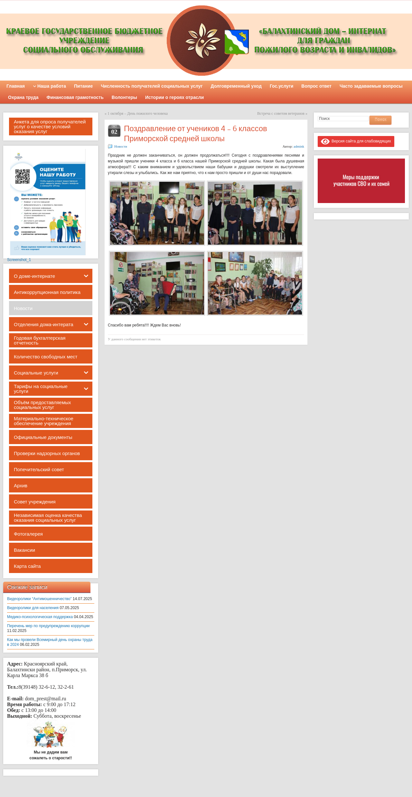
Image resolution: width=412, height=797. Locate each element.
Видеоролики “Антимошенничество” (39, 599)
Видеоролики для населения (33, 608)
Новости (120, 146)
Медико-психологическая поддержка (40, 617)
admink (299, 146)
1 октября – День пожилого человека (138, 113)
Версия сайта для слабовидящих (356, 141)
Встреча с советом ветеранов (280, 113)
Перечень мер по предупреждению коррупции (48, 626)
